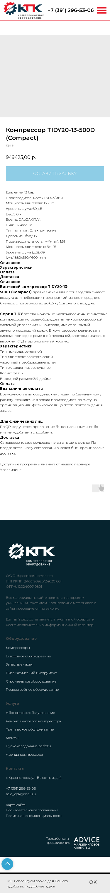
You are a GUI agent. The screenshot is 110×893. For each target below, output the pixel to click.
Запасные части (19, 664)
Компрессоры (18, 647)
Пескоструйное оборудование (32, 689)
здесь (50, 886)
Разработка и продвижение (58, 840)
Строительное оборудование (31, 681)
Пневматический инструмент (31, 673)
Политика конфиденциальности (34, 815)
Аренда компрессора (24, 754)
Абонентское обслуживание (30, 712)
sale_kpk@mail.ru (21, 794)
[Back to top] (7, 864)
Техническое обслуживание (30, 729)
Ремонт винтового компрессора (33, 721)
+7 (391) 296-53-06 (71, 10)
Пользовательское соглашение (32, 810)
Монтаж (12, 738)
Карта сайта (16, 805)
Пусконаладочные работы (28, 746)
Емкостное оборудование (28, 656)
